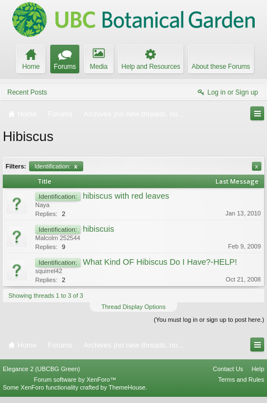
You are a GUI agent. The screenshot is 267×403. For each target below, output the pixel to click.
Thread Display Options (134, 306)
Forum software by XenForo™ (75, 385)
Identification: (56, 166)
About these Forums (221, 67)
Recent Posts (27, 92)
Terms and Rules (241, 385)
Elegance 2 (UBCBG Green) (41, 374)
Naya (42, 205)
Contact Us (228, 374)
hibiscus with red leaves (126, 195)
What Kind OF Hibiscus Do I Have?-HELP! (160, 261)
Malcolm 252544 (57, 238)
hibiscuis (98, 228)
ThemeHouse (126, 393)
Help (257, 374)
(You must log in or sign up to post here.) (209, 319)
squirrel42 (48, 271)
